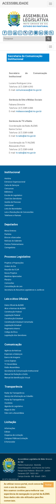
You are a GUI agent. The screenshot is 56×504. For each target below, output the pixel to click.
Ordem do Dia (10, 266)
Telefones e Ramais (12, 215)
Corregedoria (9, 248)
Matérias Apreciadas (13, 276)
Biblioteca (8, 192)
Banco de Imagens (12, 357)
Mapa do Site (9, 410)
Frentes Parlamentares (13, 244)
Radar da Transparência (14, 393)
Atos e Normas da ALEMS (15, 308)
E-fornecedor (9, 442)
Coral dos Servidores (13, 199)
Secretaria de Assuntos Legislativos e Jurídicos (24, 290)
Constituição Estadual (13, 318)
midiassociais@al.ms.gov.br (29, 111)
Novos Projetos (10, 273)
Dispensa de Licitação (13, 435)
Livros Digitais (10, 361)
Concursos (9, 189)
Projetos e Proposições (14, 263)
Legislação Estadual (12, 325)
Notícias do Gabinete (13, 241)
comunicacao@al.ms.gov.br (29, 90)
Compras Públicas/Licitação (16, 438)
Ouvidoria (8, 403)
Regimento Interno (12, 329)
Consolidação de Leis (13, 286)
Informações (9, 428)
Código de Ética (10, 332)
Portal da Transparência (14, 400)
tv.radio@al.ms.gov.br (26, 136)
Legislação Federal (12, 315)
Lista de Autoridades (13, 209)
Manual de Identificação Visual (17, 378)
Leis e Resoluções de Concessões (18, 212)
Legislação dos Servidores (15, 335)
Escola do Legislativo (13, 195)
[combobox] (24, 38)
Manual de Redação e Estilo (16, 374)
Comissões (9, 283)
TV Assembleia (10, 364)
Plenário (7, 280)
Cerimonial (8, 205)
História (7, 179)
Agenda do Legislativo (13, 406)
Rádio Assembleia (12, 367)
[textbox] (24, 38)
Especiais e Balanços (13, 354)
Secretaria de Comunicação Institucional (21, 371)
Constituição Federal (13, 312)
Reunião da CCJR (11, 270)
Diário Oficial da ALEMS (14, 305)
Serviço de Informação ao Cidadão (18, 396)
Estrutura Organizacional (14, 182)
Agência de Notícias (12, 351)
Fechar (48, 485)
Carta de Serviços (11, 185)
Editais (7, 432)
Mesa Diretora (10, 231)
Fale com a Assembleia (14, 413)
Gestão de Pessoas (12, 202)
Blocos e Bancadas (12, 237)
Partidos (7, 234)
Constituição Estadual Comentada (18, 322)
